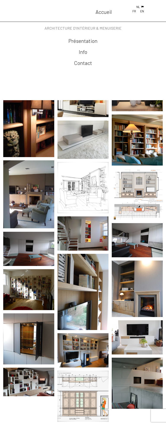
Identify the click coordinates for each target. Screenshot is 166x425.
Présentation (83, 41)
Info (83, 52)
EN (142, 11)
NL (138, 7)
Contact (83, 63)
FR (134, 11)
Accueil (104, 12)
